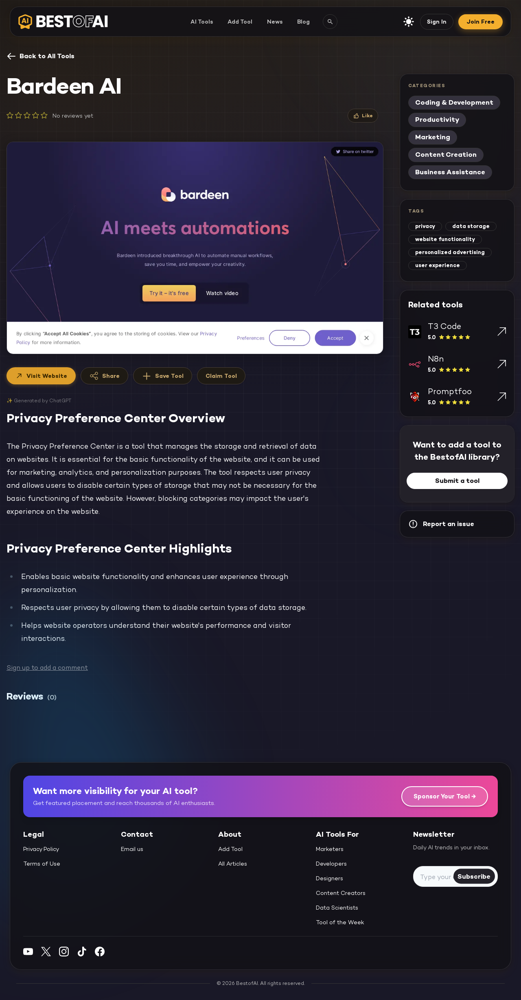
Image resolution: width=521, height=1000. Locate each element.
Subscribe (474, 876)
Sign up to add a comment (47, 667)
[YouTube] (28, 951)
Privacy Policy (41, 849)
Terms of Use (41, 863)
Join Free (480, 21)
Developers (331, 863)
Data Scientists (337, 907)
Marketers (330, 849)
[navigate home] (63, 21)
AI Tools (201, 21)
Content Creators (341, 893)
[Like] (363, 116)
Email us (132, 849)
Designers (329, 878)
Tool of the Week (340, 922)
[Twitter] (46, 951)
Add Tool (240, 21)
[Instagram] (64, 951)
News (274, 21)
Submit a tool (457, 480)
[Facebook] (100, 951)
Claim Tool (221, 375)
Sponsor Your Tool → (445, 796)
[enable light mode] (408, 21)
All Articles (232, 863)
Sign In (437, 21)
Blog (303, 21)
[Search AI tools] (330, 21)
